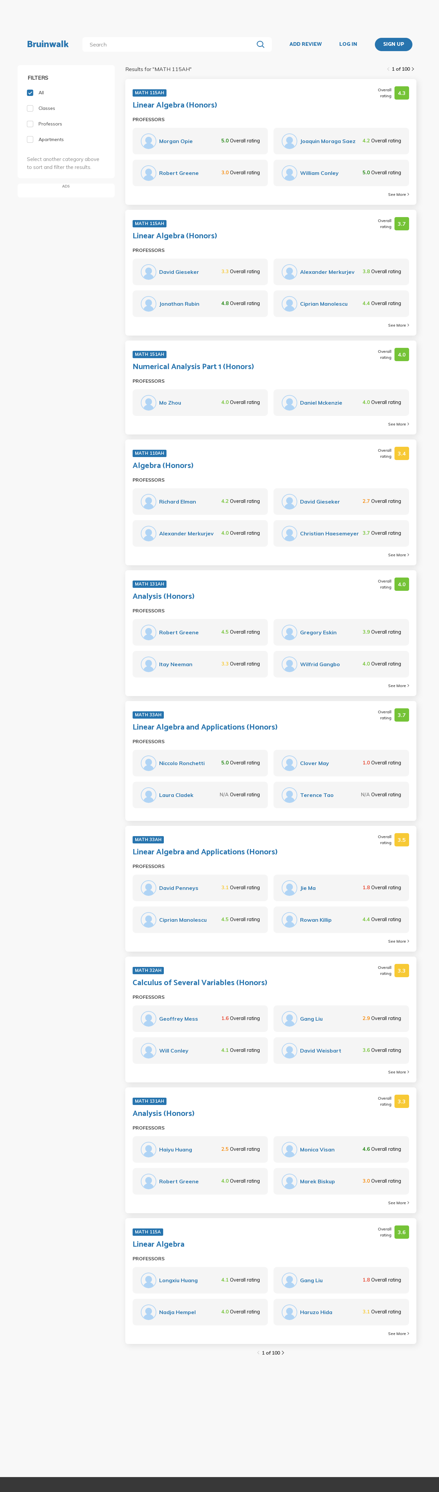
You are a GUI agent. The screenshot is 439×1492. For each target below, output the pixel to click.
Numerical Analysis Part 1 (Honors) (193, 367)
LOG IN (348, 44)
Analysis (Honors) (163, 597)
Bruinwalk (48, 44)
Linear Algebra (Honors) (175, 106)
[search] (169, 44)
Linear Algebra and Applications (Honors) (205, 728)
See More (398, 194)
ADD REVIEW (305, 44)
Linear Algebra (158, 1245)
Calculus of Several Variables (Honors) (200, 983)
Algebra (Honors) (163, 466)
